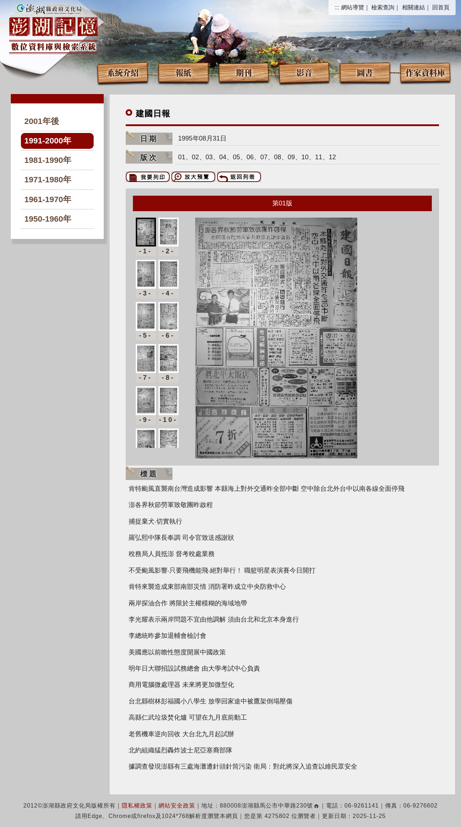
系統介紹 (123, 72)
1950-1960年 (48, 218)
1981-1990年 (48, 160)
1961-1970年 (48, 199)
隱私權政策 (137, 805)
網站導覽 (352, 7)
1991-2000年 (48, 140)
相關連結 (413, 7)
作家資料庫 (425, 72)
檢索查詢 (382, 7)
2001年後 (41, 121)
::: (337, 7)
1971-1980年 (48, 179)
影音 (304, 72)
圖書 (365, 72)
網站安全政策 (176, 805)
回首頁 (440, 7)
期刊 (244, 72)
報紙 (183, 72)
